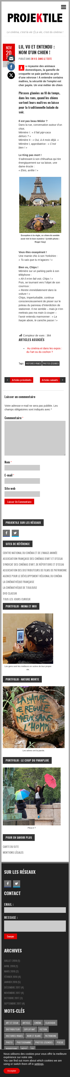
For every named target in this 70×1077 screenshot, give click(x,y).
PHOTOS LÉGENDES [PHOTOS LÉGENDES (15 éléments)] (44, 1042)
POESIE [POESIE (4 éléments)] (60, 1042)
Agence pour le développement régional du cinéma (32, 576)
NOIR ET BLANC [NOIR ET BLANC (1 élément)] (34, 1035)
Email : (35, 907)
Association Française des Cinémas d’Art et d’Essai (33, 558)
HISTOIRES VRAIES (33, 363)
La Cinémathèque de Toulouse (20, 587)
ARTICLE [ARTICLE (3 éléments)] (26, 1022)
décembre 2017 (12, 987)
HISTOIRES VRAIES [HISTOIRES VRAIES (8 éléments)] (14, 1035)
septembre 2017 (12, 1003)
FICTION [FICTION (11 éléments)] (43, 1029)
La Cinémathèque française (18, 582)
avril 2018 (9, 966)
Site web (9, 488)
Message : (35, 923)
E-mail (9, 475)
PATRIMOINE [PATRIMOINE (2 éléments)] (50, 1035)
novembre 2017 (12, 993)
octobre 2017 (11, 998)
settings (38, 1063)
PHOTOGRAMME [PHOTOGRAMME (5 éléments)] (24, 1042)
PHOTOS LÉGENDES (51, 363)
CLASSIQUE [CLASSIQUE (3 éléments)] (50, 1022)
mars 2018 (9, 971)
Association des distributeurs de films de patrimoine (35, 570)
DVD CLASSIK (10, 593)
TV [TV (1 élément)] (32, 1048)
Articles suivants (50, 380)
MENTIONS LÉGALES (13, 852)
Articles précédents (21, 380)
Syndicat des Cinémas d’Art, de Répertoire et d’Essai (33, 564)
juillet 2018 (10, 961)
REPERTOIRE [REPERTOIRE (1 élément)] (11, 1048)
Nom (8, 462)
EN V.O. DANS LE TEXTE (41, 59)
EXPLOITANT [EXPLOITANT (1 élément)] (29, 1029)
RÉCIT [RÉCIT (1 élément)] (24, 1048)
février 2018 (10, 977)
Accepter (11, 1071)
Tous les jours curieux (16, 599)
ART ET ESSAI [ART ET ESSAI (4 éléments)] (12, 1022)
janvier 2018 (10, 982)
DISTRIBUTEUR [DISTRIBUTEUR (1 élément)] (13, 1029)
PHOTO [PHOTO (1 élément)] (9, 1042)
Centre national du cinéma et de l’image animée (30, 553)
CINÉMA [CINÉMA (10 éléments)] (37, 1022)
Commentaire (13, 418)
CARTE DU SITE (11, 846)
